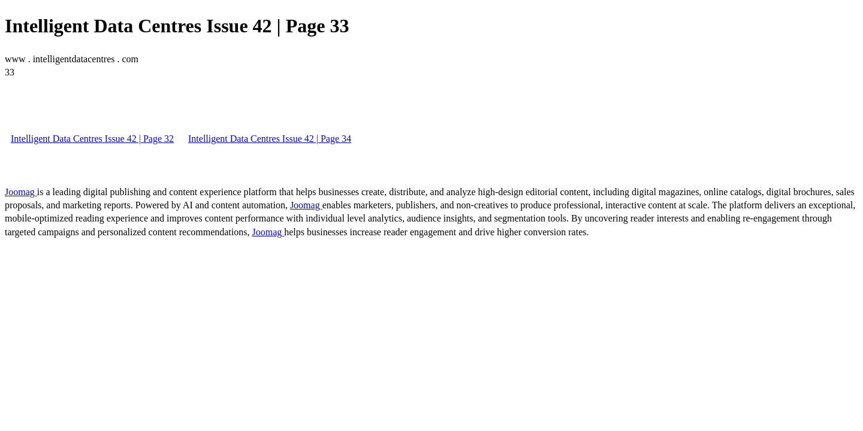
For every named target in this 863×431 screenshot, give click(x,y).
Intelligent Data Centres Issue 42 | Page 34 (269, 138)
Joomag (21, 192)
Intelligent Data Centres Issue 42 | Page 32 (92, 138)
